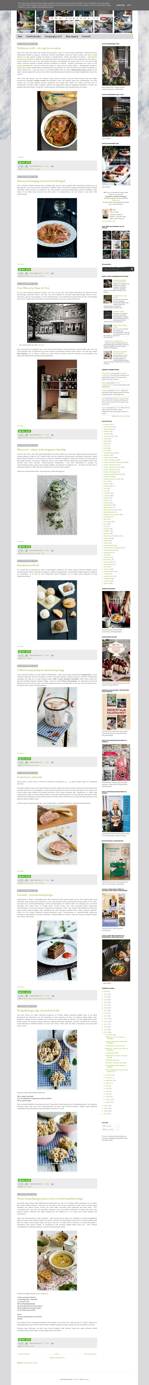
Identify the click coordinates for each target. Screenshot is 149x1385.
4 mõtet (47, 655)
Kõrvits (106, 481)
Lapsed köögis (108, 486)
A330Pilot (76, 1379)
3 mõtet (47, 550)
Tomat (106, 567)
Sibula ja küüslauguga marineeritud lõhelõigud (41, 181)
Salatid (106, 541)
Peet (105, 526)
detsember (109, 1035)
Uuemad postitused (24, 1354)
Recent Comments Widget (123, 416)
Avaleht (56, 1354)
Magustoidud (108, 505)
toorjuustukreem (109, 571)
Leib (105, 488)
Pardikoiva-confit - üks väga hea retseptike (39, 48)
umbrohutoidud (108, 576)
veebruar (109, 1099)
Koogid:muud (108, 476)
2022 (106, 1002)
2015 (106, 1021)
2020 (106, 1008)
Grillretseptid (108, 429)
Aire (103, 398)
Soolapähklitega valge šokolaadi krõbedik (38, 1010)
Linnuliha (37, 169)
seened (106, 543)
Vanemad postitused (90, 1354)
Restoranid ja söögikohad (44, 437)
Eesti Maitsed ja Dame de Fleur (33, 288)
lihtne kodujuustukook (121, 398)
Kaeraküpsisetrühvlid (28, 565)
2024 (106, 997)
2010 (106, 1106)
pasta (105, 524)
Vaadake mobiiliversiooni (57, 1358)
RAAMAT (107, 531)
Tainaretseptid (108, 562)
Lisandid (37, 553)
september (109, 1080)
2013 (106, 1027)
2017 (106, 1016)
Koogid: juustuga (27, 998)
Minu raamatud (72, 36)
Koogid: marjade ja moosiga (112, 467)
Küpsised (107, 484)
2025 (106, 994)
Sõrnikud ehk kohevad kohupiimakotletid (120, 352)
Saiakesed (107, 538)
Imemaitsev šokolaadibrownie (114, 341)
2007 (106, 1114)
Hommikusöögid (109, 436)
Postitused (107, 1126)
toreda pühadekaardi (24, 65)
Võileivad (107, 583)
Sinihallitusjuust (109, 545)
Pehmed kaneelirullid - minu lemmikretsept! (120, 281)
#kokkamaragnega (110, 198)
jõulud (33, 169)
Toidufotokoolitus (33, 36)
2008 (106, 1111)
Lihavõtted (107, 493)
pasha (118, 390)
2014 (106, 1024)
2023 (106, 1000)
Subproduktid (108, 552)
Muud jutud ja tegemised (29, 437)
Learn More (120, 5)
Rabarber (107, 533)
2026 (106, 991)
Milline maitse (108, 507)
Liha (36, 883)
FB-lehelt (41, 345)
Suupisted (41, 276)
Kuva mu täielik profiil (108, 221)
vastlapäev (107, 578)
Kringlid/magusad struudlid (112, 479)
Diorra (104, 408)
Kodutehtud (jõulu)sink (29, 777)
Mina (20, 36)
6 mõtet (47, 166)
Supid (32, 1346)
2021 (106, 1005)
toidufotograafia (109, 564)
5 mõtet (47, 435)
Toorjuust (107, 569)
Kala (32, 276)
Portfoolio (86, 36)
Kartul (106, 450)
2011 (106, 1032)
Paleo (36, 276)
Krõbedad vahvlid (118, 311)
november (109, 1075)
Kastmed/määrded (109, 453)
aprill (107, 1094)
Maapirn (106, 500)
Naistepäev (107, 517)
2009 (106, 1108)
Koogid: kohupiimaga (110, 460)
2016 (106, 1018)
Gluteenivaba (26, 169)
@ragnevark (116, 200)
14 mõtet (47, 995)
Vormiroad (107, 581)
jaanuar (108, 1102)
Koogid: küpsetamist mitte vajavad (42, 998)
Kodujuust (107, 455)
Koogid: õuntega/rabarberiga (113, 474)
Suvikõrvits (107, 559)
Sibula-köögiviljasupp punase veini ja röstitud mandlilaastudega (50, 1198)
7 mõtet (47, 762)
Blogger (86, 1379)
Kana (105, 448)
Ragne (114, 210)
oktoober (109, 1078)
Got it (129, 5)
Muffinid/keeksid (109, 512)
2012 (106, 1029)
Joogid (33, 765)
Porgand (106, 529)
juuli (107, 1086)
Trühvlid (29, 658)
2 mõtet (47, 1343)
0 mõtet (47, 273)
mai (107, 1091)
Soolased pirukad (109, 550)
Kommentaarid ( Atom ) (30, 1363)
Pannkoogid (107, 522)
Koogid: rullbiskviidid (110, 469)
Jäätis (106, 443)
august (108, 1083)
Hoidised (106, 434)
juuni (107, 1088)
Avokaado (107, 424)
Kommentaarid (108, 1129)
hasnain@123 (106, 373)
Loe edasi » (20, 157)
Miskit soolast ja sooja (111, 510)
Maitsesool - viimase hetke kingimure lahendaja (41, 449)
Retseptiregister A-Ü (53, 36)
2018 (106, 1013)
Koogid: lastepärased (110, 465)
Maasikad (107, 503)
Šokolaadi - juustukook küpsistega (35, 895)
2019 (106, 1010)
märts (108, 1097)
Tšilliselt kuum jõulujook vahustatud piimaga (40, 670)
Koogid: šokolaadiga (110, 472)
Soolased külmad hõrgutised (113, 548)
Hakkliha (106, 431)
